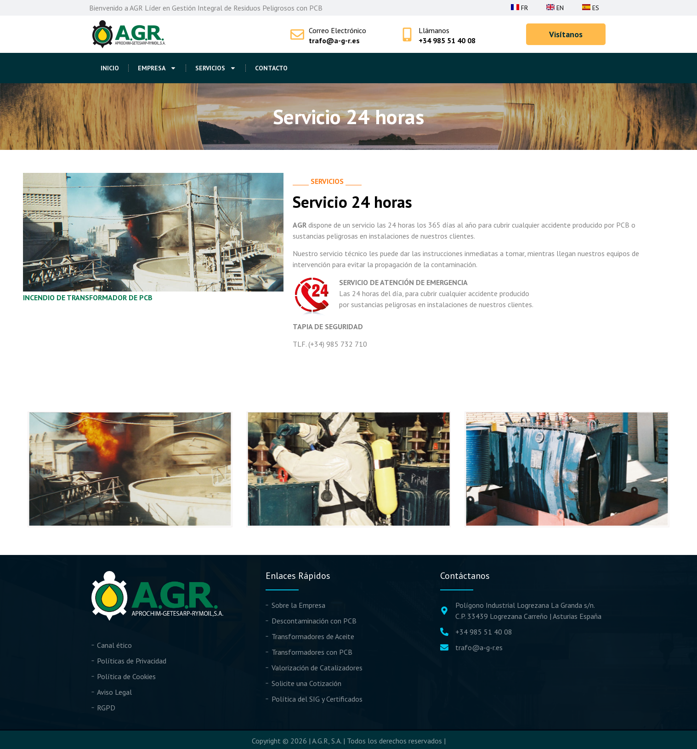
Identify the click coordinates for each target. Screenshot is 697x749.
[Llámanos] (407, 34)
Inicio (110, 68)
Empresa (157, 68)
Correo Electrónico (337, 30)
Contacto (271, 68)
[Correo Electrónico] (297, 34)
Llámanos (434, 30)
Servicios (215, 68)
